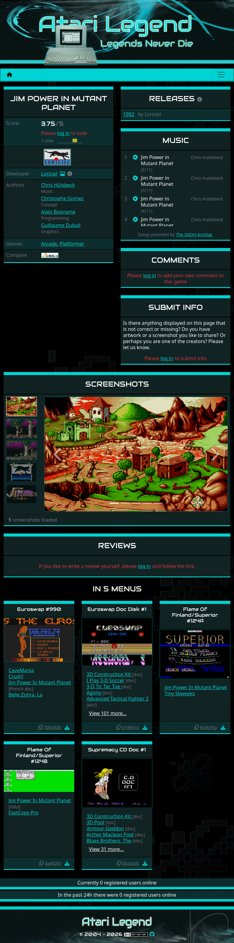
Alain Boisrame (58, 211)
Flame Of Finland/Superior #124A (195, 615)
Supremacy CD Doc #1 (117, 749)
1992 (128, 114)
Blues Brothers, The (109, 840)
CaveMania (21, 670)
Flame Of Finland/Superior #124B (39, 755)
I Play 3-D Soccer (105, 680)
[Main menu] (221, 75)
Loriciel (49, 173)
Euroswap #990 (39, 609)
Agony (94, 692)
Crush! (16, 676)
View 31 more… (106, 849)
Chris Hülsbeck (58, 185)
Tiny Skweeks (180, 693)
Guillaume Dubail (61, 225)
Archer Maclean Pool (110, 834)
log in (63, 133)
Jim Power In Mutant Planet (40, 682)
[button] (69, 173)
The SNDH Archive (194, 234)
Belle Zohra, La (25, 694)
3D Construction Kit (109, 674)
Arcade (49, 243)
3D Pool (95, 822)
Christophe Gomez (62, 198)
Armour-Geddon (105, 828)
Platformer (71, 243)
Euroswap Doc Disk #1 (117, 609)
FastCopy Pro (23, 812)
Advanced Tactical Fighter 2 (118, 698)
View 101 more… (107, 713)
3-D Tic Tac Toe (104, 686)
